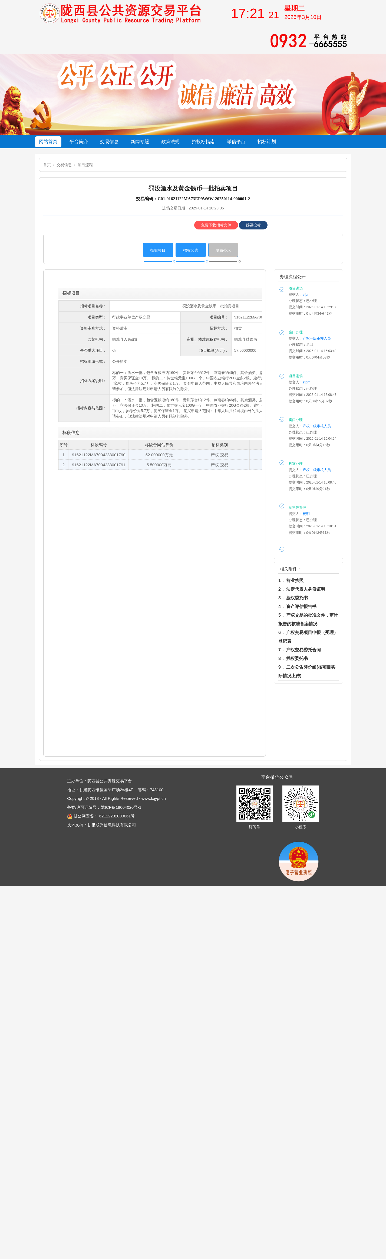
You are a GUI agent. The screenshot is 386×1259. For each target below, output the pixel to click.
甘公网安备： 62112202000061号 (101, 816)
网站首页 (48, 141)
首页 (47, 165)
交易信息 (64, 165)
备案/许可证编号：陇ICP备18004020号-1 (104, 807)
